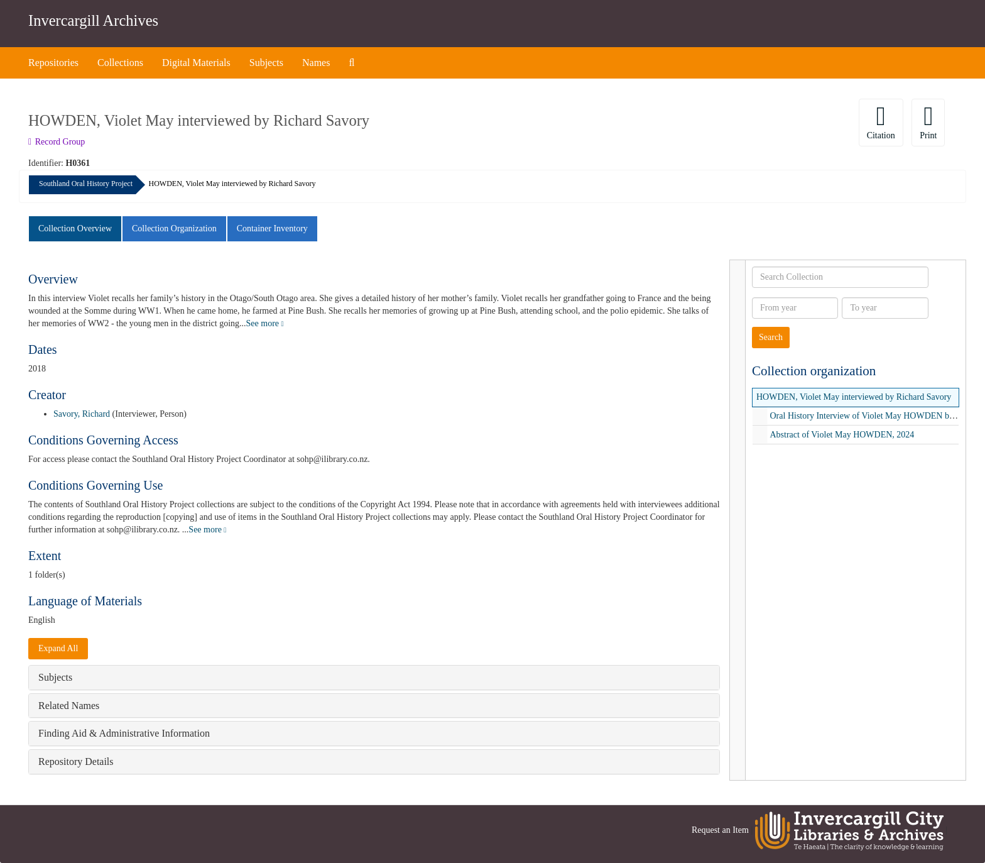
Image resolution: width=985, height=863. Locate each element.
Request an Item (720, 830)
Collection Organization (174, 228)
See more (265, 323)
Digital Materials (196, 62)
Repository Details (76, 761)
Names (316, 62)
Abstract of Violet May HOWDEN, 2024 (842, 434)
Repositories (53, 62)
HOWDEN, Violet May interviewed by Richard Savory (853, 397)
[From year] (795, 308)
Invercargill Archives (93, 20)
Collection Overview (75, 228)
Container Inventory (272, 228)
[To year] (885, 308)
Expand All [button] (58, 648)
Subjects (266, 62)
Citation (881, 121)
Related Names (68, 705)
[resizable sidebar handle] (738, 520)
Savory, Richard (81, 414)
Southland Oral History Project (86, 183)
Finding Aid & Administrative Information (124, 733)
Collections (120, 62)
